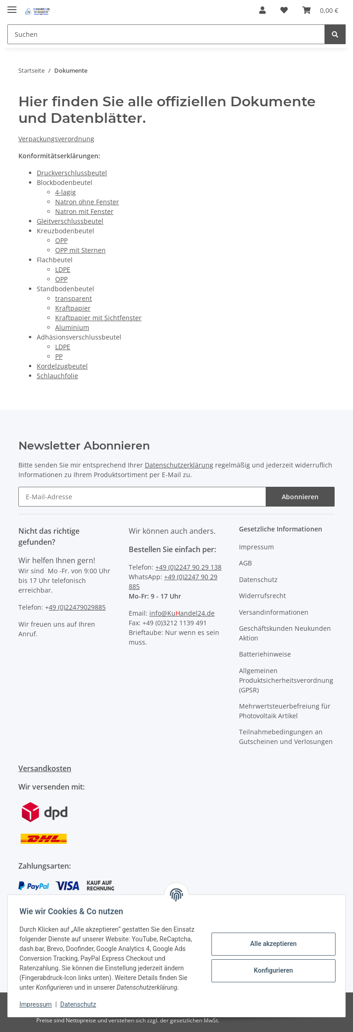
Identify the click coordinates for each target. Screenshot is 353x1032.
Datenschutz (258, 579)
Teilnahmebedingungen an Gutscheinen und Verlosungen (286, 736)
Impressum (256, 546)
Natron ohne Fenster (87, 201)
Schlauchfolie (57, 375)
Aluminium (72, 327)
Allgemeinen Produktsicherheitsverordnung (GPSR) (286, 680)
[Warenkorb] (320, 10)
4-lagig (65, 192)
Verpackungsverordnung (56, 138)
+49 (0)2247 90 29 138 (188, 567)
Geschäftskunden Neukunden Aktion (285, 633)
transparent (73, 298)
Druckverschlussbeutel (72, 172)
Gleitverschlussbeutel (70, 221)
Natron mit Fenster (84, 211)
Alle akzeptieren (270, 939)
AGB (245, 563)
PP (59, 356)
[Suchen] (166, 34)
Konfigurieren (270, 965)
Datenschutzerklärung (179, 465)
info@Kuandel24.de (182, 613)
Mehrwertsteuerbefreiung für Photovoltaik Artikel (284, 711)
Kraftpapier (73, 308)
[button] (262, 10)
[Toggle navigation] (12, 6)
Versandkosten (44, 768)
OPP (61, 240)
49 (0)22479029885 (77, 607)
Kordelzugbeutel (62, 366)
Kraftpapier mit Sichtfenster (98, 317)
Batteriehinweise (265, 654)
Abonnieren (300, 496)
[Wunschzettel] (284, 10)
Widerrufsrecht (262, 595)
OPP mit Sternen (80, 250)
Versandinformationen (273, 612)
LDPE (62, 269)
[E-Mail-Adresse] (142, 497)
